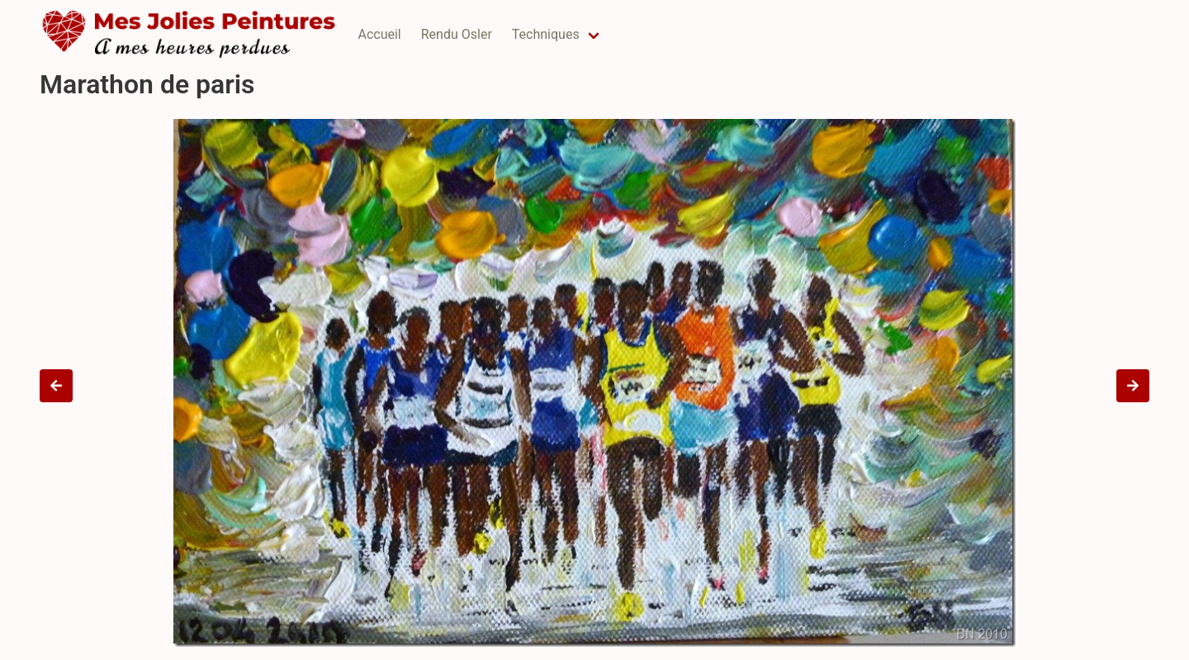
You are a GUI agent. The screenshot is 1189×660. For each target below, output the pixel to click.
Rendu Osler (456, 34)
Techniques (546, 34)
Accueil (379, 34)
